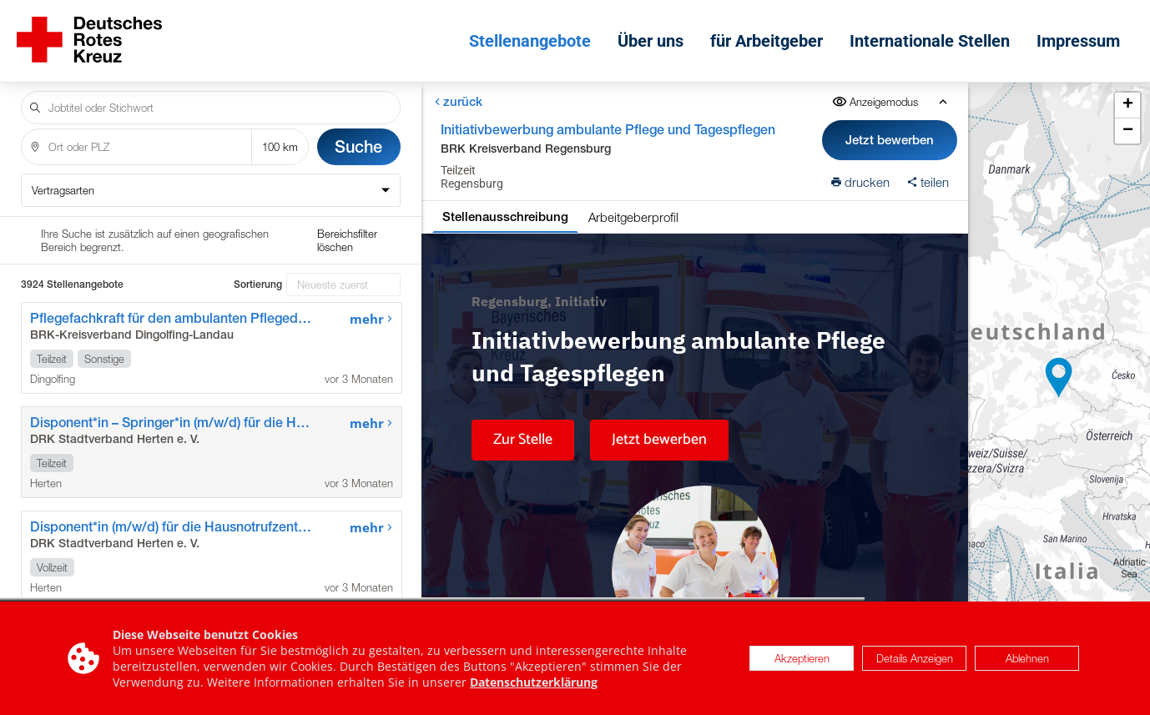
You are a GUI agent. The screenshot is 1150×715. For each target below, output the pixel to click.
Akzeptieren (802, 658)
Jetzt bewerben (889, 140)
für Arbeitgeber (766, 41)
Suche (358, 146)
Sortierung (258, 284)
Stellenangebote (530, 41)
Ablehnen (1027, 658)
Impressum (1078, 41)
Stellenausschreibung (505, 216)
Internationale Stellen (930, 41)
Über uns (650, 41)
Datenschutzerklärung (534, 682)
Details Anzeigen (914, 658)
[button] (1059, 378)
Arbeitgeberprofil (633, 216)
